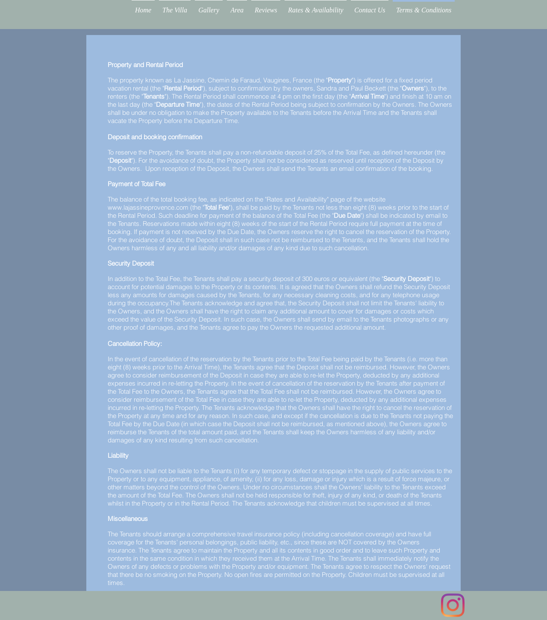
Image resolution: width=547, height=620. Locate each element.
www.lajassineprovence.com (148, 207)
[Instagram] (453, 605)
